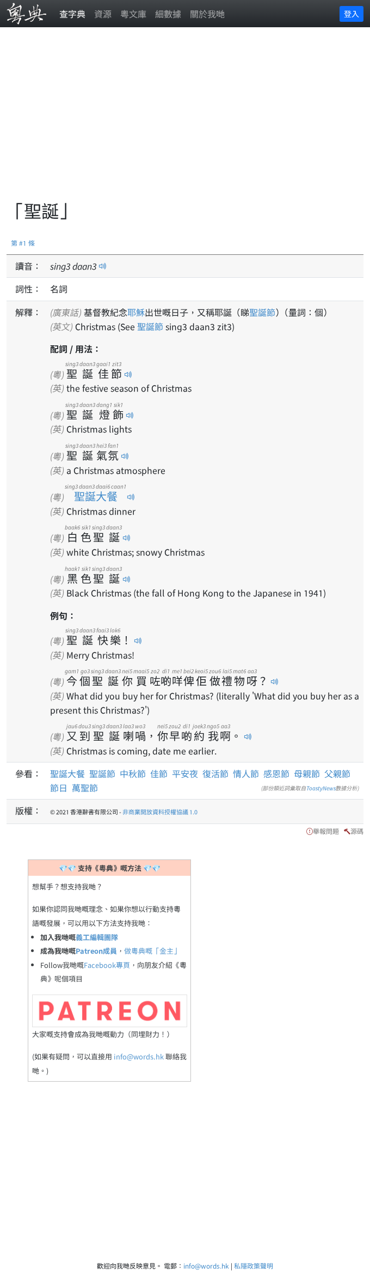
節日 (58, 787)
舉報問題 (326, 830)
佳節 (159, 773)
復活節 (215, 773)
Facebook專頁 (107, 965)
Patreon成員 (96, 951)
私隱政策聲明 (253, 1265)
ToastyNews (321, 788)
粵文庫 (133, 13)
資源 (103, 13)
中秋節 (133, 773)
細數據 (168, 13)
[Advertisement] (188, 120)
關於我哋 (207, 13)
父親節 (337, 773)
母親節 (307, 773)
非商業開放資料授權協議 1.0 (160, 811)
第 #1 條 (23, 242)
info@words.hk (139, 1056)
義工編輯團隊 (97, 937)
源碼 (356, 830)
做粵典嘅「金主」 (152, 951)
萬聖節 (85, 787)
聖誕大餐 (95, 496)
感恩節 (276, 773)
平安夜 (185, 773)
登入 (351, 13)
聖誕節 (262, 312)
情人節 (246, 773)
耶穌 (136, 312)
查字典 (72, 13)
